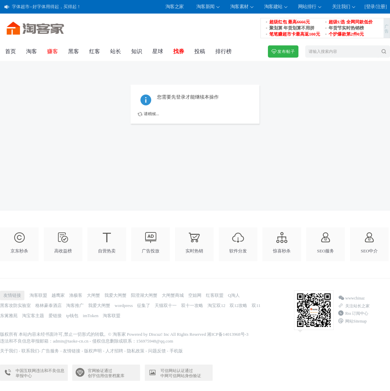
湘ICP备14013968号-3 (227, 334)
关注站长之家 (354, 306)
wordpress (124, 305)
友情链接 (71, 350)
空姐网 (194, 295)
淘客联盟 (38, 295)
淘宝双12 (216, 305)
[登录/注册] (376, 6)
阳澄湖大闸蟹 (144, 295)
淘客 (31, 51)
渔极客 (75, 295)
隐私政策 (135, 350)
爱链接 (55, 315)
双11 (256, 305)
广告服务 (50, 350)
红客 (94, 51)
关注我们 (344, 7)
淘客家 (119, 334)
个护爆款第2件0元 (346, 34)
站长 (115, 51)
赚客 (52, 51)
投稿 (199, 51)
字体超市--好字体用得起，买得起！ (46, 8)
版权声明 (93, 350)
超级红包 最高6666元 (289, 21)
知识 (136, 51)
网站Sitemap (352, 321)
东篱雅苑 (9, 315)
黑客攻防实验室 (15, 305)
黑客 (73, 51)
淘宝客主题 (33, 315)
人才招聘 (114, 350)
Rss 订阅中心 (353, 313)
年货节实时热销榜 (346, 27)
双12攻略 (238, 305)
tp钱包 (72, 315)
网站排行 (310, 7)
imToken (90, 315)
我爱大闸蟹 (115, 295)
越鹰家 (58, 295)
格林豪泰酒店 (48, 305)
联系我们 (30, 350)
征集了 (143, 305)
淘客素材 (242, 7)
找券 (178, 51)
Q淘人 (234, 295)
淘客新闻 (208, 7)
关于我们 (9, 350)
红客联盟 (214, 295)
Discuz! (155, 334)
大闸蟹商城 (173, 295)
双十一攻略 (192, 305)
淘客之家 (174, 6)
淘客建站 (276, 7)
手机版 (176, 350)
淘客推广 (75, 305)
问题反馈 (157, 350)
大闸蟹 (93, 295)
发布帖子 (283, 51)
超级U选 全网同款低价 (351, 21)
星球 (157, 51)
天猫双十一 (166, 305)
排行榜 (223, 51)
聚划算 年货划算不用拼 (291, 27)
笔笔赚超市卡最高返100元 (294, 34)
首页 (10, 51)
